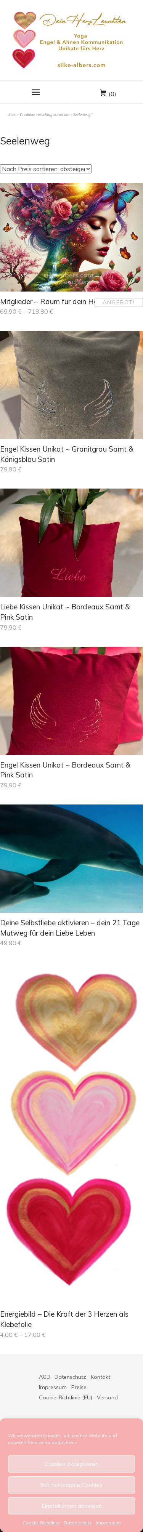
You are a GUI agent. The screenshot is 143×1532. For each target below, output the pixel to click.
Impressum (108, 1523)
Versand (107, 1397)
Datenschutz (78, 1523)
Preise (79, 1387)
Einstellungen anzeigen (72, 1506)
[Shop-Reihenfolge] (46, 168)
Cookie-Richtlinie (41, 1523)
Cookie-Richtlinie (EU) (65, 1397)
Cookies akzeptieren (71, 1464)
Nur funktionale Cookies (71, 1485)
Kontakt (100, 1376)
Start (12, 114)
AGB (44, 1376)
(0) (112, 94)
